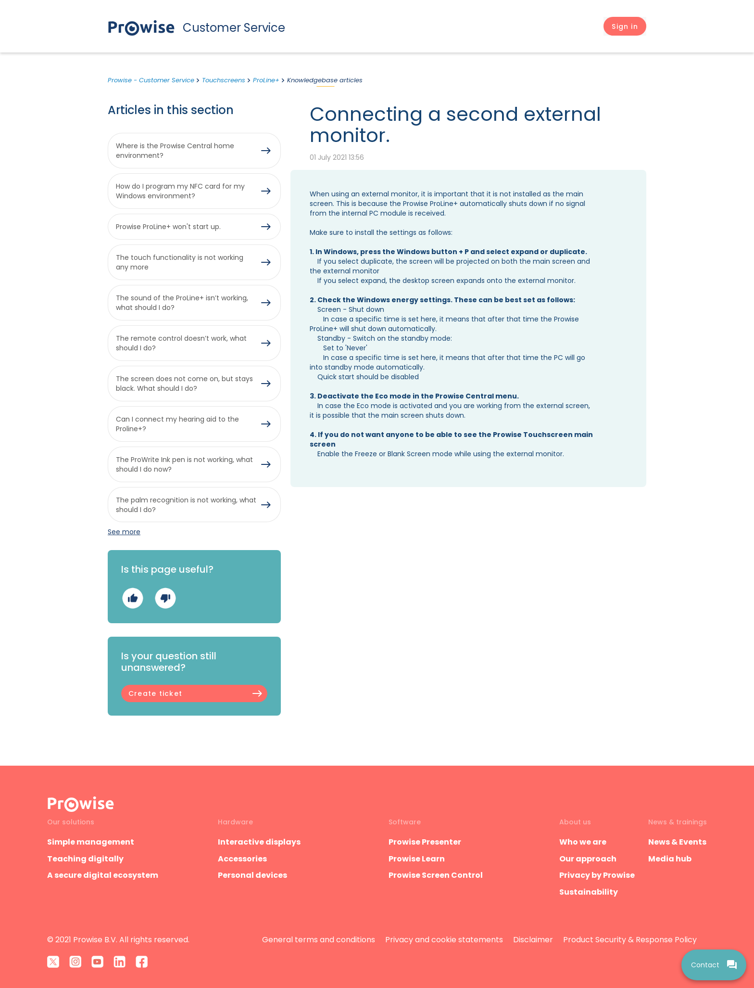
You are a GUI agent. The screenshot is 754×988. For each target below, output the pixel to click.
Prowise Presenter (425, 841)
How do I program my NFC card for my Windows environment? (180, 191)
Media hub (669, 858)
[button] (624, 26)
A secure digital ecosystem (102, 875)
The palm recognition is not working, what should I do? (186, 504)
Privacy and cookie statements (444, 939)
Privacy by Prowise (597, 875)
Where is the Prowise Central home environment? (175, 150)
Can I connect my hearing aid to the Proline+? (177, 424)
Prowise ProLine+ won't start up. (168, 226)
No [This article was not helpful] (165, 598)
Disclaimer (533, 939)
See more (124, 532)
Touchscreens (223, 80)
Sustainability (588, 892)
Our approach (587, 858)
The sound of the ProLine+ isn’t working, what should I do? (182, 302)
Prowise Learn (417, 858)
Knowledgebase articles (325, 80)
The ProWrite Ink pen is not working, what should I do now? (184, 464)
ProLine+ (266, 80)
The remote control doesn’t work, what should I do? (181, 343)
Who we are (582, 841)
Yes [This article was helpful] (132, 598)
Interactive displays (259, 841)
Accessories (242, 858)
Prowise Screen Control (436, 875)
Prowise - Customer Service (151, 80)
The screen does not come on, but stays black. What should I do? (184, 383)
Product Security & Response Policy (630, 939)
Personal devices (252, 875)
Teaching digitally (85, 858)
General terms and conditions (318, 939)
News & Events (677, 841)
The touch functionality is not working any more (179, 262)
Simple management (90, 841)
